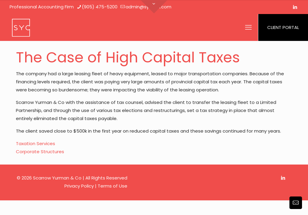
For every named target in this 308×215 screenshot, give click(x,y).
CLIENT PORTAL (283, 27)
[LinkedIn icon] (295, 7)
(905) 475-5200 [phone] (99, 7)
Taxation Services (35, 143)
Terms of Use (112, 186)
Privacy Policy (79, 186)
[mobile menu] (248, 27)
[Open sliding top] (154, 6)
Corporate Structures (40, 151)
